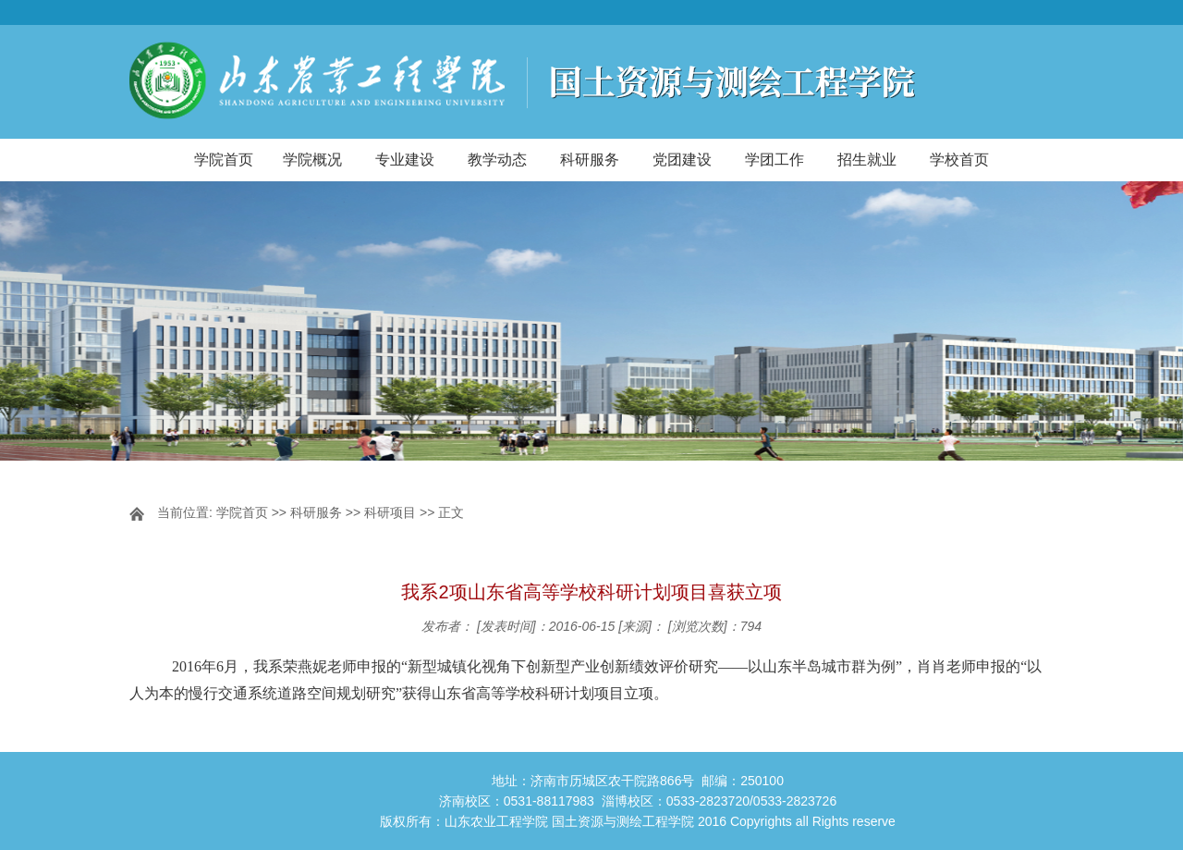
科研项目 (390, 512)
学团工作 (774, 159)
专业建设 (404, 159)
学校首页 (959, 159)
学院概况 (312, 159)
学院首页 (223, 159)
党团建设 (682, 159)
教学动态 (497, 159)
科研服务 (589, 159)
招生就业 (866, 159)
